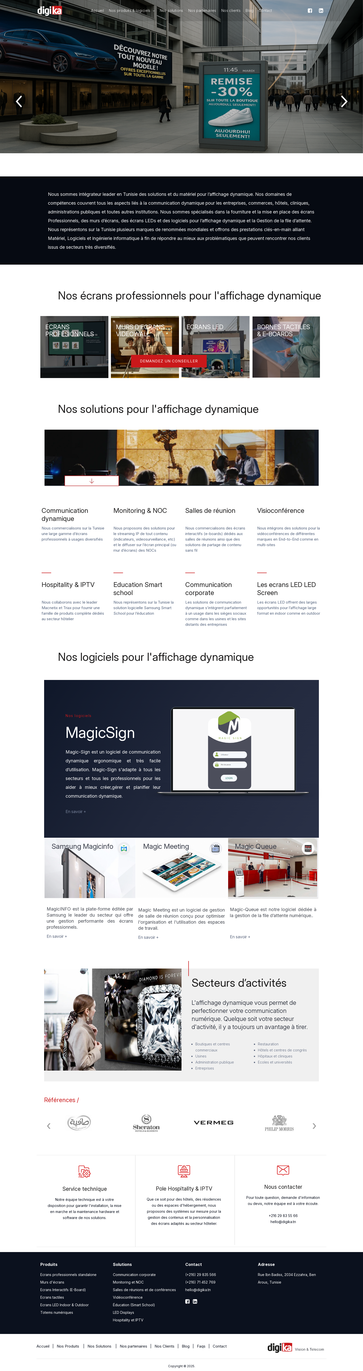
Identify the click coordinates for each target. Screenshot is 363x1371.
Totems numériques (56, 1312)
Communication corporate (134, 1274)
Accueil (97, 10)
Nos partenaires (202, 10)
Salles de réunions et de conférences (144, 1290)
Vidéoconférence (128, 1297)
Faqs (201, 1346)
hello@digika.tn (198, 1290)
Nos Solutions (99, 1346)
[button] (173, 167)
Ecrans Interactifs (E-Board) (63, 1290)
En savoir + (76, 811)
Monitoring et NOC (128, 1282)
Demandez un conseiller (169, 361)
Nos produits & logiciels (132, 10)
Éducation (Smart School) (134, 1305)
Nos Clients (164, 1346)
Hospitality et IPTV (128, 1320)
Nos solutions (171, 10)
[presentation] (19, 100)
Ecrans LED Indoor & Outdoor (64, 1305)
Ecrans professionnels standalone (68, 1274)
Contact (265, 10)
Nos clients (230, 10)
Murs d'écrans (52, 1282)
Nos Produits (68, 1346)
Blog (250, 10)
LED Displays (123, 1312)
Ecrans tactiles (52, 1297)
